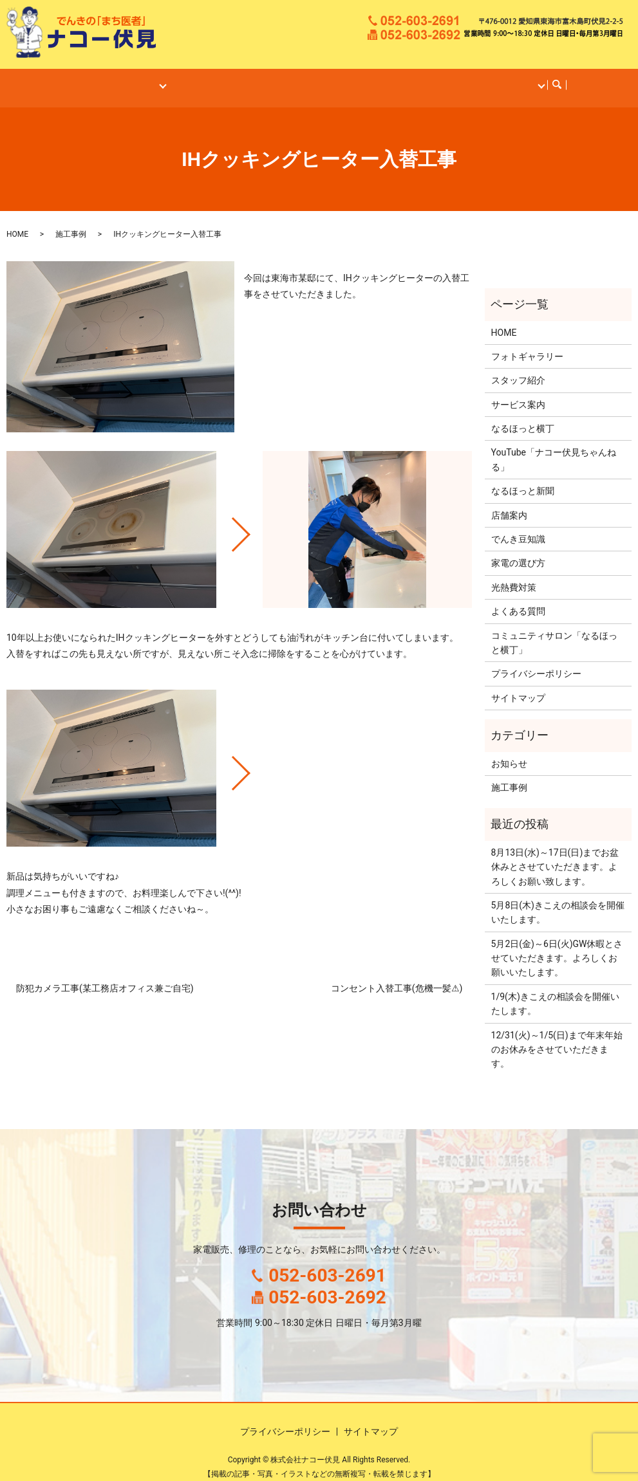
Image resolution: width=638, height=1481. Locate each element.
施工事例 (268, 78)
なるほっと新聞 (522, 479)
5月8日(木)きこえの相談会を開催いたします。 (557, 900)
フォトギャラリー (527, 344)
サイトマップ (518, 686)
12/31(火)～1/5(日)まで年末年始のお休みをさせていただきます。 (557, 1037)
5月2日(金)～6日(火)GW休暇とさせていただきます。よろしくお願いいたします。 (557, 946)
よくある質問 (518, 599)
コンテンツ (504, 78)
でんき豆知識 (518, 527)
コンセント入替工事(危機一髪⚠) (397, 976)
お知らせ (509, 751)
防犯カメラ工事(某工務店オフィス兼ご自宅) (105, 976)
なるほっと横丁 (332, 78)
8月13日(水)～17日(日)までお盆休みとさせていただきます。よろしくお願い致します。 (555, 854)
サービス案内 (209, 78)
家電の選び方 (518, 551)
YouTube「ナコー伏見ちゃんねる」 (553, 447)
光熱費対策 (513, 575)
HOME (102, 78)
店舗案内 (147, 78)
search (552, 78)
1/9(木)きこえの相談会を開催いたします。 (555, 991)
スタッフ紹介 (518, 368)
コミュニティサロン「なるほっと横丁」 (554, 630)
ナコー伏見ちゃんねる (423, 78)
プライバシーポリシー (536, 661)
